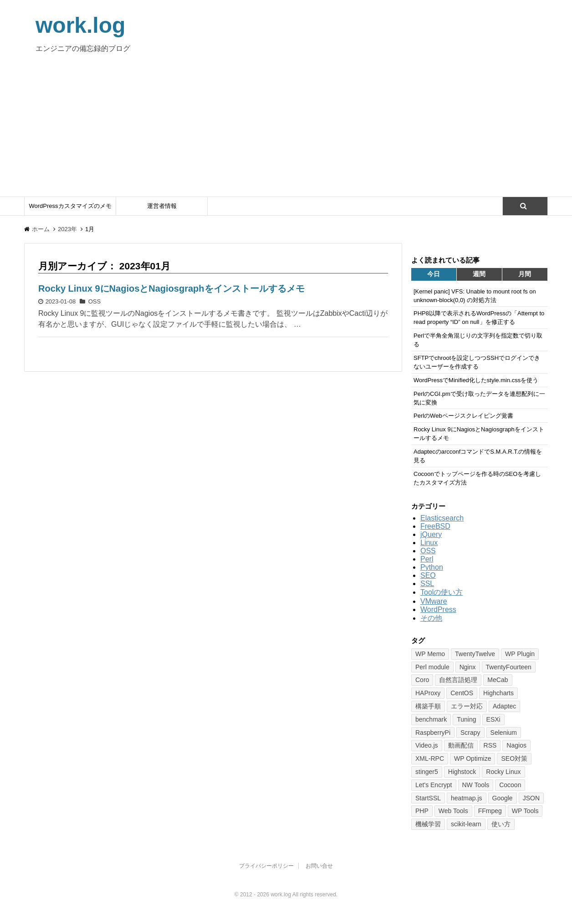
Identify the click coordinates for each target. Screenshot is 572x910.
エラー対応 (467, 706)
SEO (428, 575)
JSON (531, 798)
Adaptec (504, 706)
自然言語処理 (458, 679)
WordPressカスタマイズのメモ (70, 205)
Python (431, 567)
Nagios (516, 745)
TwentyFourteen (508, 667)
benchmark (431, 719)
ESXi (493, 719)
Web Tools (453, 810)
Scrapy (470, 732)
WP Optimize (472, 758)
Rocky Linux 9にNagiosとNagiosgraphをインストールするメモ (171, 288)
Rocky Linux (503, 771)
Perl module (432, 667)
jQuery (431, 534)
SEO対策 (514, 758)
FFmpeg (490, 810)
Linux (429, 542)
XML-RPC (429, 758)
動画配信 (461, 745)
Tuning (466, 719)
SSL (427, 583)
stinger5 (426, 771)
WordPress (438, 609)
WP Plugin (520, 653)
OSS (94, 301)
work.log (80, 25)
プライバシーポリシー (266, 866)
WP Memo (430, 653)
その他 (431, 618)
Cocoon (510, 785)
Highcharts (498, 693)
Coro (422, 679)
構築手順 (428, 706)
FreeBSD (435, 526)
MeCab (497, 679)
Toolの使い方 (441, 592)
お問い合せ (319, 866)
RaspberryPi (432, 732)
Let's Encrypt (433, 785)
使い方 (501, 824)
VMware (433, 601)
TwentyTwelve (475, 653)
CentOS (461, 693)
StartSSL (428, 798)
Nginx (468, 667)
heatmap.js (466, 798)
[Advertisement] (286, 128)
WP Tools (525, 810)
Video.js (426, 745)
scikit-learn (466, 824)
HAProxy (427, 693)
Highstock (462, 771)
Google (502, 798)
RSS (490, 745)
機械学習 (428, 824)
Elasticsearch (442, 518)
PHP (422, 810)
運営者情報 (162, 205)
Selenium (503, 732)
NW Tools (476, 785)
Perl (426, 559)
